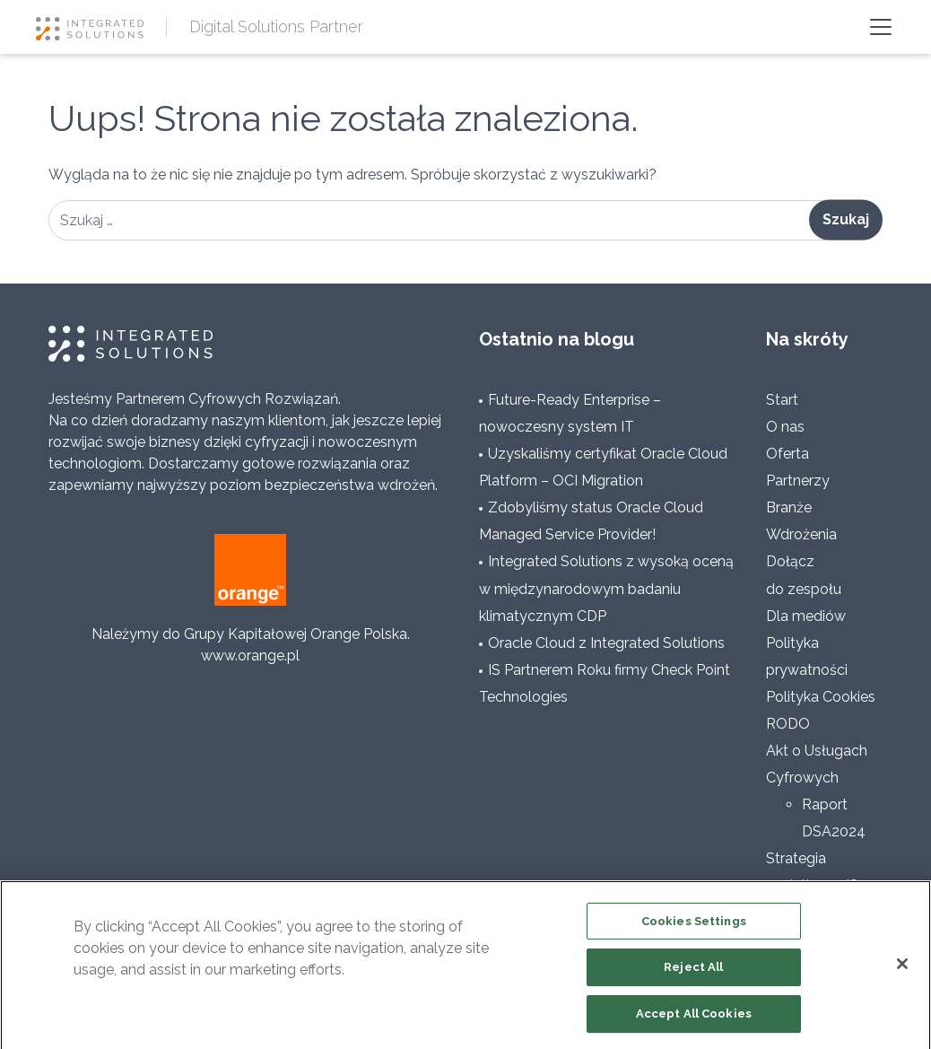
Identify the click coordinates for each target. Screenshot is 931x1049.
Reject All (693, 972)
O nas (785, 426)
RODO (788, 723)
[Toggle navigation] (880, 27)
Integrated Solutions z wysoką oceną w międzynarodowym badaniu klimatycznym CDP (606, 588)
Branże (789, 507)
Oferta (787, 453)
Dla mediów (806, 616)
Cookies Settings (693, 925)
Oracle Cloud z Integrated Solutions (606, 642)
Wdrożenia (801, 534)
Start (782, 399)
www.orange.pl (250, 655)
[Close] (902, 968)
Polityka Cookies (820, 696)
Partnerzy (798, 480)
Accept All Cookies (694, 1019)
